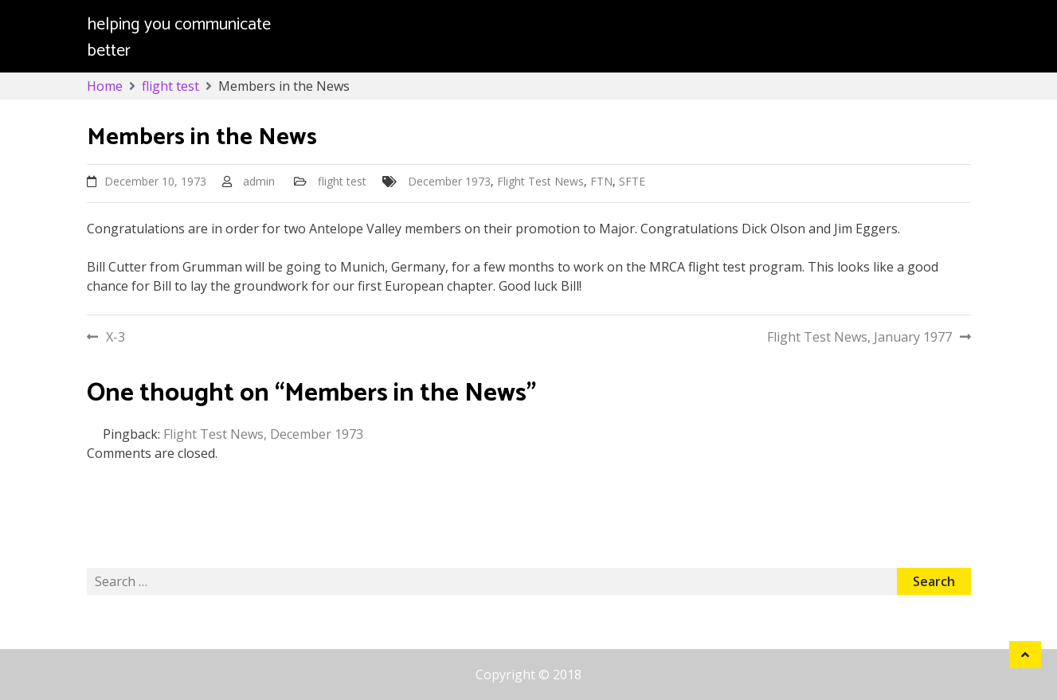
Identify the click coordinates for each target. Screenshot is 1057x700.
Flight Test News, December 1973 (263, 434)
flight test (342, 181)
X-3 (115, 337)
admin (259, 181)
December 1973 (449, 181)
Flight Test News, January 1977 (859, 337)
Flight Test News (540, 181)
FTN (601, 181)
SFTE (632, 181)
